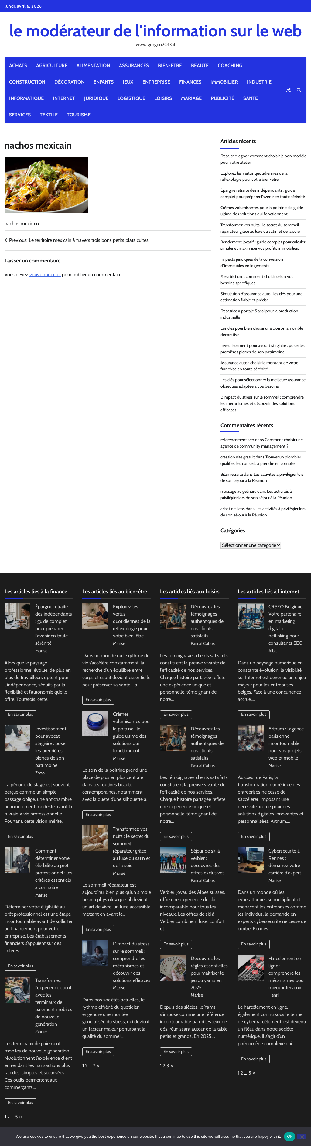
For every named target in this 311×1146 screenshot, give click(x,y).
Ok (289, 1136)
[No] (301, 1136)
